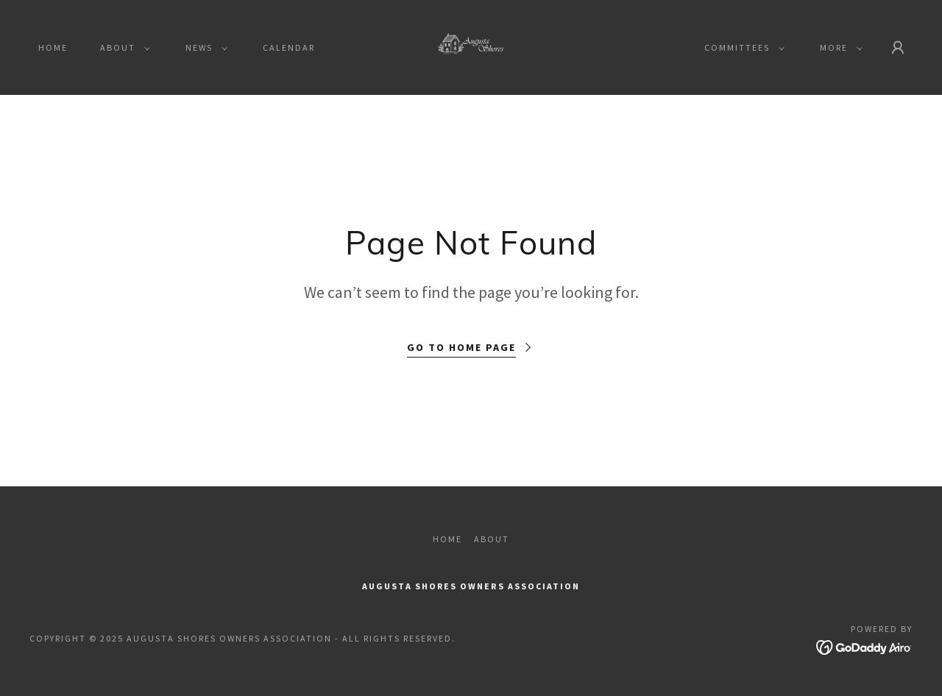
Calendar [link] (289, 47)
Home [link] (53, 47)
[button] (122, 48)
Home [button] (447, 538)
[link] (471, 45)
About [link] (491, 538)
